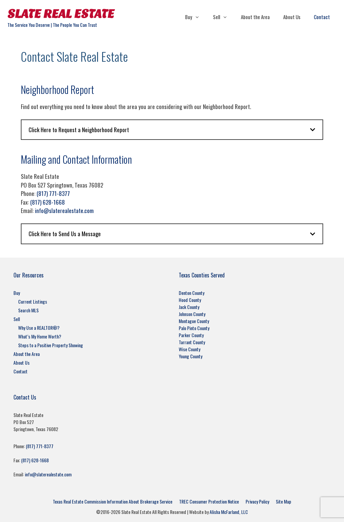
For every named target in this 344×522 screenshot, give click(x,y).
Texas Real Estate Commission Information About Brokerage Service (112, 501)
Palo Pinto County (194, 327)
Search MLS (28, 310)
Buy (195, 17)
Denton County (191, 292)
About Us (291, 16)
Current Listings (32, 301)
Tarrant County (192, 342)
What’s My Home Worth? (39, 336)
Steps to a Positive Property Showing (50, 345)
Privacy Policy (257, 501)
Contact (322, 16)
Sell (223, 17)
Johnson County (192, 313)
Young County (190, 356)
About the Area (255, 16)
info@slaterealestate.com (64, 210)
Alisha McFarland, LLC (229, 511)
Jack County (189, 306)
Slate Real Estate (60, 14)
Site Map (283, 501)
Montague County (194, 320)
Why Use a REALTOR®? (38, 327)
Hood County (190, 299)
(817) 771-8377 (53, 193)
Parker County (191, 334)
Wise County (189, 349)
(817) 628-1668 (47, 202)
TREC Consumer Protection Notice (209, 501)
